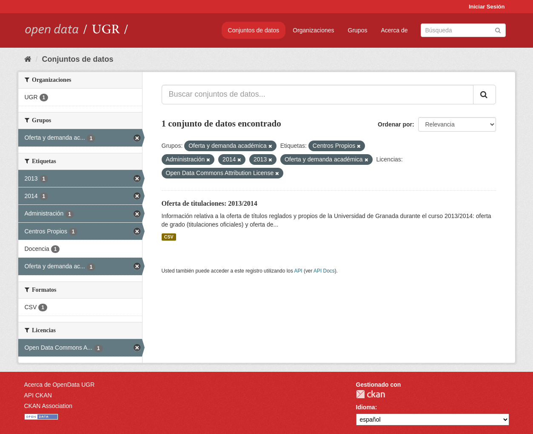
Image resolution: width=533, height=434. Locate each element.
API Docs (324, 271)
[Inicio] (27, 59)
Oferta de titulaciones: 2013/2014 (209, 203)
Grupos (358, 30)
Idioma (365, 407)
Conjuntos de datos (253, 30)
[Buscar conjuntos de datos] (463, 30)
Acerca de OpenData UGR (59, 384)
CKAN (370, 394)
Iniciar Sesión (487, 6)
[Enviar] (498, 29)
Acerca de (394, 30)
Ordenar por (395, 124)
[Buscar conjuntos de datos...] (317, 94)
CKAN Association (48, 405)
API (298, 271)
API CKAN (38, 395)
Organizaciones (313, 30)
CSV (169, 236)
